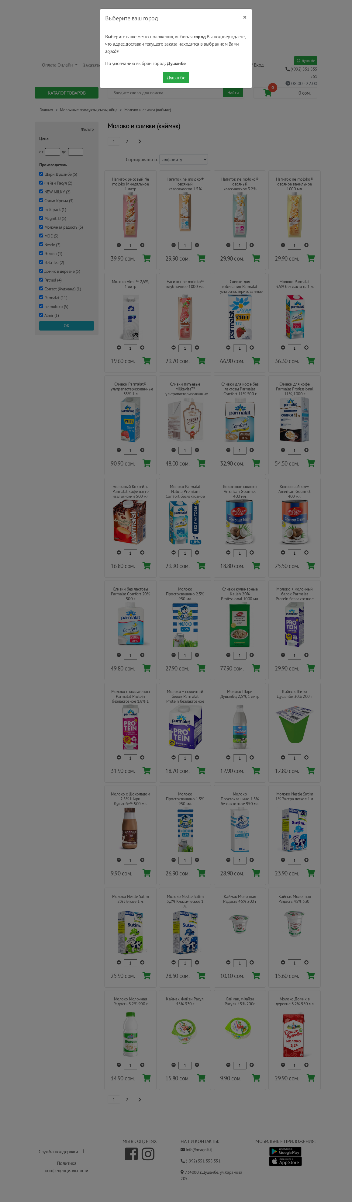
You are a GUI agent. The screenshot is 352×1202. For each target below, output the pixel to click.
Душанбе (176, 77)
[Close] (245, 17)
